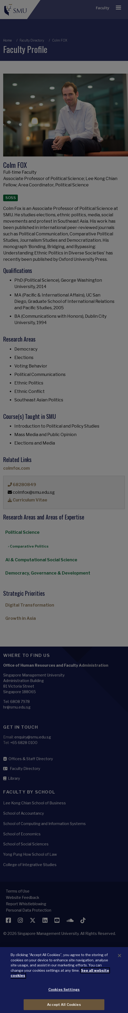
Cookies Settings (64, 992)
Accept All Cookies (64, 1007)
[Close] (119, 958)
